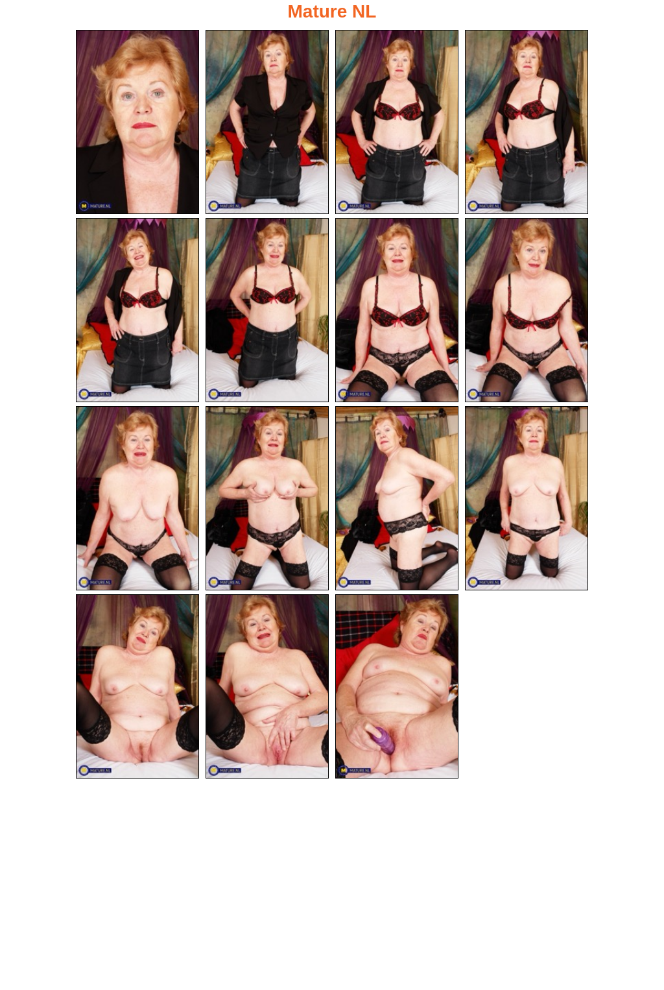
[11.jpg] (396, 499)
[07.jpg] (396, 311)
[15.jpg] (396, 688)
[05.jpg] (137, 311)
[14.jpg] (267, 688)
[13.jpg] (137, 688)
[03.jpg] (396, 122)
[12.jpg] (526, 499)
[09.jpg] (137, 499)
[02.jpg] (267, 122)
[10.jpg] (267, 499)
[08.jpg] (526, 311)
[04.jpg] (526, 122)
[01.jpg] (137, 122)
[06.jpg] (267, 311)
